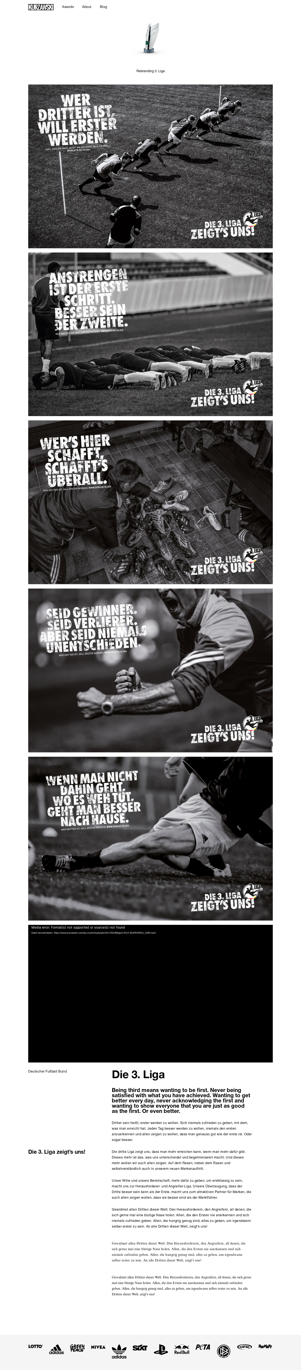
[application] (150, 993)
